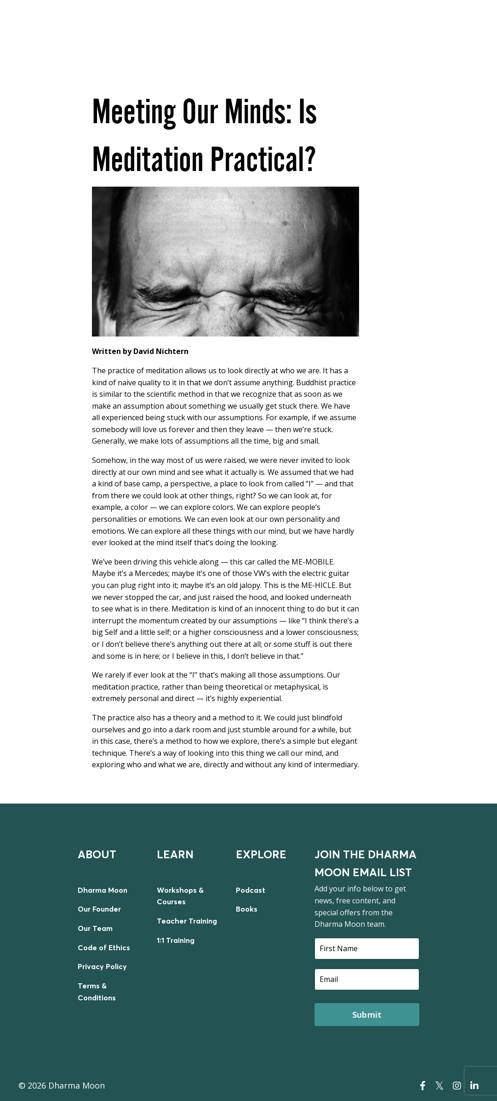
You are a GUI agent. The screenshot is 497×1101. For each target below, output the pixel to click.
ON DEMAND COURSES (331, 24)
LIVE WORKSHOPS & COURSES (238, 24)
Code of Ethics (104, 947)
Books (246, 908)
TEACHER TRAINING (410, 24)
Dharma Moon (102, 890)
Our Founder (99, 908)
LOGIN (463, 24)
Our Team (95, 928)
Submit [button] (367, 1014)
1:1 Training (175, 939)
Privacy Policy (102, 966)
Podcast (250, 890)
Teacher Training (187, 920)
